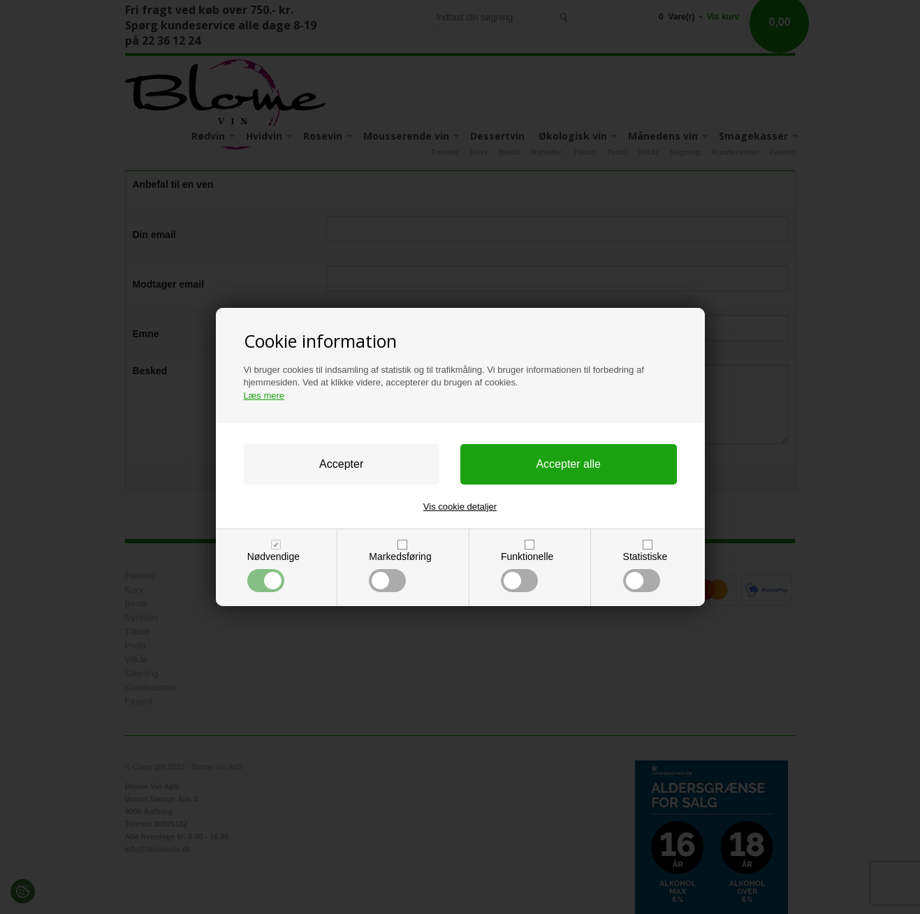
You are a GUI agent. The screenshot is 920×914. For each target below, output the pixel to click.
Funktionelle (527, 571)
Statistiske (645, 571)
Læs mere (264, 395)
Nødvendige (273, 571)
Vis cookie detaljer (460, 506)
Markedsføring (400, 571)
